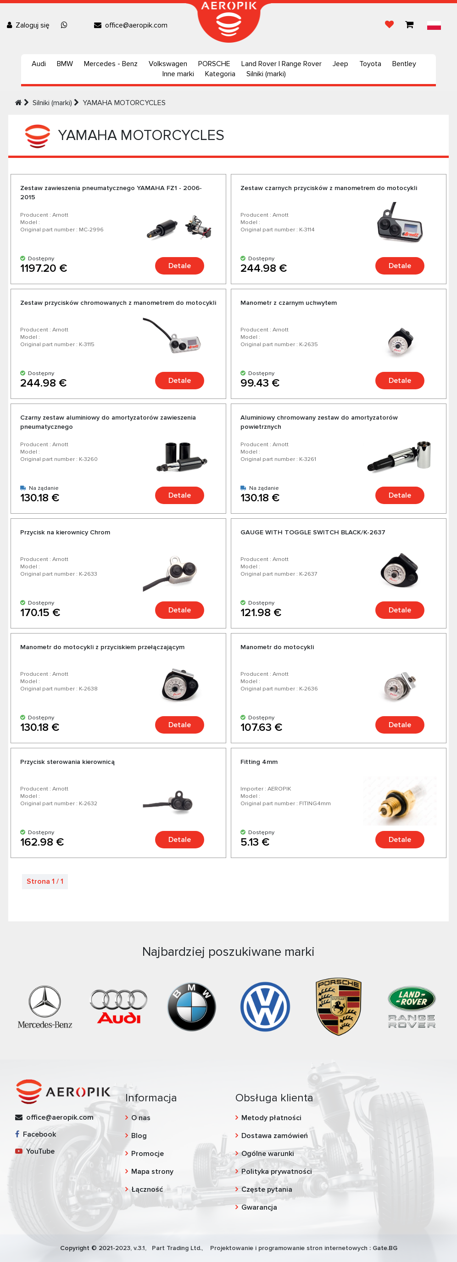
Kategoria (220, 74)
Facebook (35, 1134)
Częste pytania (266, 1189)
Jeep (340, 63)
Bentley (404, 63)
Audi (39, 63)
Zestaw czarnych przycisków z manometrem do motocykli (328, 188)
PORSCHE (214, 63)
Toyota (370, 63)
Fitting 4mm (259, 762)
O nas (140, 1117)
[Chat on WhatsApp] (66, 25)
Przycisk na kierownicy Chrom (65, 532)
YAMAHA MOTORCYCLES (124, 102)
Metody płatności (271, 1117)
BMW (65, 63)
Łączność (147, 1189)
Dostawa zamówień (274, 1135)
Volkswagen (168, 63)
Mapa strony (152, 1171)
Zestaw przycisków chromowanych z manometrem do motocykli (118, 303)
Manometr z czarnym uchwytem (288, 303)
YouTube (35, 1151)
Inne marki (178, 74)
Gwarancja (259, 1207)
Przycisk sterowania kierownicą (67, 762)
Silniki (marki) (266, 74)
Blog (139, 1135)
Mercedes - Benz (111, 63)
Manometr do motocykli (277, 647)
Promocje (147, 1153)
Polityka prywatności (276, 1171)
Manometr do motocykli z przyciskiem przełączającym (102, 647)
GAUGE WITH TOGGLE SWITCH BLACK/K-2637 (312, 532)
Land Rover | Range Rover (281, 63)
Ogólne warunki (267, 1153)
